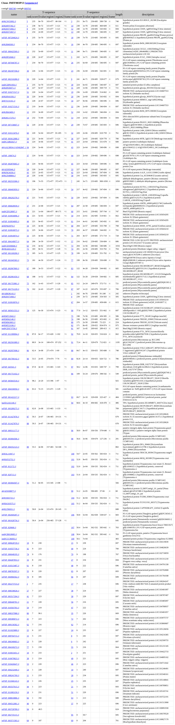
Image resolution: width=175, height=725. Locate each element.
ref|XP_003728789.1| (10, 709)
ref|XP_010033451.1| (10, 653)
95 (72, 715)
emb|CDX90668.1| (9, 246)
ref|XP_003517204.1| (10, 596)
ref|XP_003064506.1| (10, 439)
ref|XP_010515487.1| (10, 565)
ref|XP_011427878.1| (10, 417)
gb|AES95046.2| (8, 169)
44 (72, 155)
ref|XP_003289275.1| (10, 408)
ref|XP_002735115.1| (10, 715)
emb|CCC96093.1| (9, 539)
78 (72, 253)
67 (28, 268)
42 (72, 172)
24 (72, 630)
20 (28, 57)
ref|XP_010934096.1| (10, 216)
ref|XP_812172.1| (9, 466)
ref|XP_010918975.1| (10, 230)
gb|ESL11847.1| (8, 454)
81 (72, 328)
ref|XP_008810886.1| (10, 698)
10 (28, 653)
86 (28, 350)
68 (72, 226)
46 (28, 216)
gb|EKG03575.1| (8, 503)
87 (72, 289)
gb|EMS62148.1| (8, 319)
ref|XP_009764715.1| (10, 636)
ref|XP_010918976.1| (10, 302)
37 (28, 155)
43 (72, 147)
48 (28, 221)
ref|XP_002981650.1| (10, 276)
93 (72, 397)
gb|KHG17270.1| (9, 118)
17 (28, 206)
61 (72, 221)
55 (28, 571)
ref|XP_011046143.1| (10, 681)
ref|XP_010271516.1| (10, 106)
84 (72, 276)
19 (72, 92)
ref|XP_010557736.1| (10, 549)
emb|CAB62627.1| (9, 142)
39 (72, 85)
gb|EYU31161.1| (8, 101)
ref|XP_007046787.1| (10, 63)
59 (72, 216)
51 (28, 92)
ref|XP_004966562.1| (10, 577)
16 (72, 44)
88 (72, 350)
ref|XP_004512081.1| (10, 703)
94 (72, 403)
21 (28, 602)
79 (28, 381)
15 (72, 543)
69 (28, 720)
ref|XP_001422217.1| (10, 397)
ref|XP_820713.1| (9, 474)
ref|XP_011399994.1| (10, 334)
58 (28, 138)
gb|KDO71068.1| (9, 296)
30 (28, 71)
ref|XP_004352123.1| (10, 447)
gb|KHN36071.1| (9, 88)
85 (72, 283)
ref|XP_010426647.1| (10, 664)
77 (72, 260)
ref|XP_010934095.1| (10, 221)
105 (72, 503)
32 (72, 133)
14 (72, 26)
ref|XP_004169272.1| (10, 647)
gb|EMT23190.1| (9, 325)
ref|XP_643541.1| (9, 367)
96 (72, 430)
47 (28, 197)
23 (72, 71)
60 (28, 133)
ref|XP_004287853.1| (10, 560)
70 (72, 230)
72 (28, 249)
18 (72, 37)
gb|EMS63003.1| (8, 322)
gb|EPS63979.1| (8, 226)
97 (72, 367)
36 (72, 138)
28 (72, 675)
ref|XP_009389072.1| (10, 619)
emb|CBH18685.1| (9, 534)
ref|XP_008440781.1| (10, 602)
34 (72, 101)
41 (72, 142)
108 (72, 534)
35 (28, 189)
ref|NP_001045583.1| (10, 260)
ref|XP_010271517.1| (10, 92)
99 (72, 491)
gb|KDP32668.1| (8, 57)
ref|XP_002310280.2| (10, 79)
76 (28, 289)
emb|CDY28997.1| (9, 211)
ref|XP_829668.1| (9, 527)
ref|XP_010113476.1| (10, 133)
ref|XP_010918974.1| (10, 236)
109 (72, 539)
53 (72, 118)
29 (72, 125)
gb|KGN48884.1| (9, 175)
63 (28, 246)
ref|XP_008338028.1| (10, 591)
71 (72, 236)
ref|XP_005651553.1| (10, 310)
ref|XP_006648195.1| (10, 554)
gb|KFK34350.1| (8, 172)
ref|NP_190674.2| (9, 155)
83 (72, 268)
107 (72, 527)
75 (28, 283)
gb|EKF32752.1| (8, 459)
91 (72, 342)
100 (72, 454)
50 (28, 79)
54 (28, 169)
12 (72, 29)
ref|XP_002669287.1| (10, 515)
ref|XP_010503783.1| (10, 608)
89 (72, 359)
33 (72, 169)
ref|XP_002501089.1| (10, 342)
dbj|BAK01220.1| (9, 249)
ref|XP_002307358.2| (10, 71)
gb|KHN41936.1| (9, 96)
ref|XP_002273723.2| (10, 584)
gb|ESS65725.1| (8, 498)
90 (72, 310)
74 (72, 249)
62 (28, 624)
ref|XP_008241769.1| (10, 675)
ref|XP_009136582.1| (10, 624)
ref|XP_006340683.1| (10, 641)
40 (72, 549)
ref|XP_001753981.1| (10, 283)
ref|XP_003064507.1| (10, 483)
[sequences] (31, 2)
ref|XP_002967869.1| (10, 268)
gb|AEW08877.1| (9, 491)
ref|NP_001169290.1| (10, 253)
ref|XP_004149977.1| (10, 241)
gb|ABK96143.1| (9, 293)
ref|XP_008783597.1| (10, 571)
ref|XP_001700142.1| (10, 359)
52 (72, 112)
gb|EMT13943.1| (9, 316)
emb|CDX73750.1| (9, 328)
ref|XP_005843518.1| (10, 381)
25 (28, 630)
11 (72, 51)
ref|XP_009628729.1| (10, 543)
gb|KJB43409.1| (8, 112)
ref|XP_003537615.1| (10, 687)
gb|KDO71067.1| (9, 32)
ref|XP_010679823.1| (10, 658)
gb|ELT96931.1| (8, 509)
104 (72, 498)
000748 (12, 8)
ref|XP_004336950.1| (10, 389)
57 (28, 106)
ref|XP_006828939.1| (10, 206)
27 (72, 560)
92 (72, 334)
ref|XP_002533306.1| (10, 181)
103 (72, 474)
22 (28, 101)
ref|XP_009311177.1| (10, 430)
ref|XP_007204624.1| (10, 37)
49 (28, 211)
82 (72, 325)
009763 (27, 8)
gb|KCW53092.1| (9, 21)
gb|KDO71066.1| (9, 29)
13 (72, 32)
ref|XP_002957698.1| (10, 350)
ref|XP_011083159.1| (10, 692)
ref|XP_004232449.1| (10, 670)
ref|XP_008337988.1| (10, 613)
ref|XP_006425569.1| (10, 51)
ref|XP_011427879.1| (10, 423)
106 (72, 515)
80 (72, 322)
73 (72, 246)
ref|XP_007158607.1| (10, 125)
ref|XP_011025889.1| (10, 630)
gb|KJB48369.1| (8, 44)
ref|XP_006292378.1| (10, 197)
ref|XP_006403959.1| (10, 189)
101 (72, 459)
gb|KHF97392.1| (8, 26)
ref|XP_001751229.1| (10, 289)
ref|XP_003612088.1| (10, 138)
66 (72, 577)
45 (72, 164)
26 (72, 63)
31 (72, 88)
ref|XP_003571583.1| (10, 720)
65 (28, 181)
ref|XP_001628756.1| (10, 520)
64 (72, 206)
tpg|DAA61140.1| (9, 403)
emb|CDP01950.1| (9, 85)
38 (72, 591)
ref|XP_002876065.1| (10, 164)
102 (72, 466)
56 (28, 96)
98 (72, 439)
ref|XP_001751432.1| (10, 374)
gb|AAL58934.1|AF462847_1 (14, 147)
